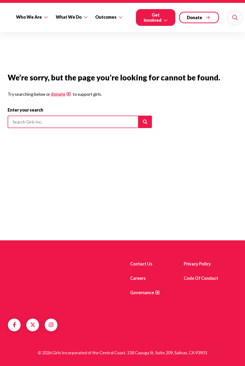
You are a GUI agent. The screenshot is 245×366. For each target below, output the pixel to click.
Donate (194, 17)
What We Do (69, 17)
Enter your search (25, 110)
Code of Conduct (201, 278)
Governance (142, 292)
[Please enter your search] (80, 122)
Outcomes (106, 17)
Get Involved (152, 17)
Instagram (51, 325)
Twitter (33, 325)
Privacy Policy (197, 263)
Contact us (141, 263)
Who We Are (29, 17)
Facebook (14, 325)
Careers (138, 278)
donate (58, 94)
